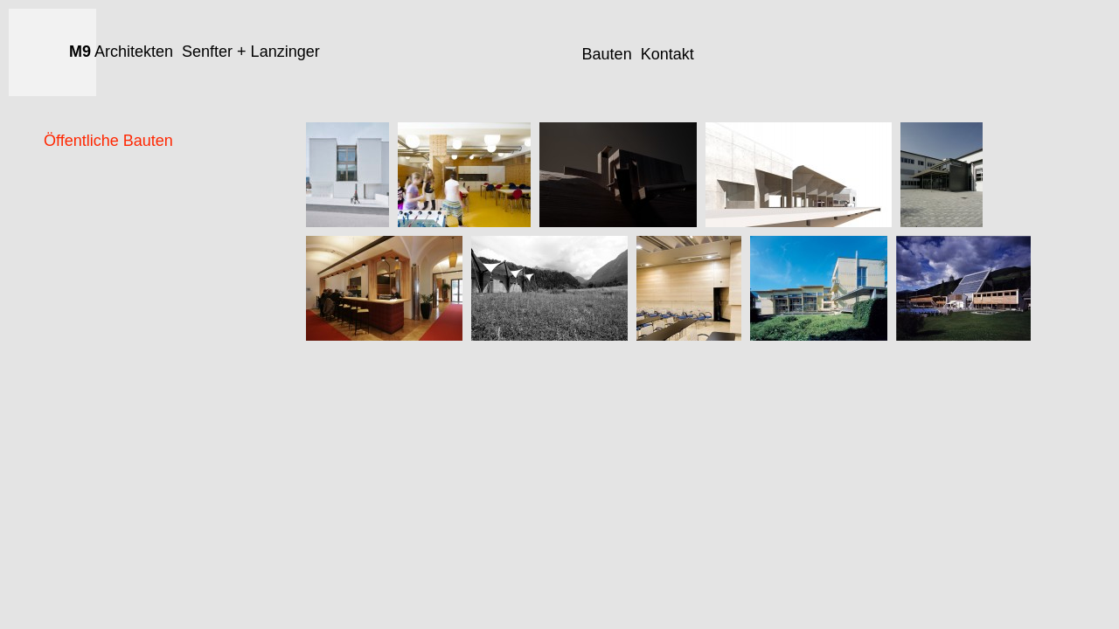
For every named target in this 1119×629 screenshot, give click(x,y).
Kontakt (667, 54)
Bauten (607, 54)
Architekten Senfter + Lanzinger (194, 51)
